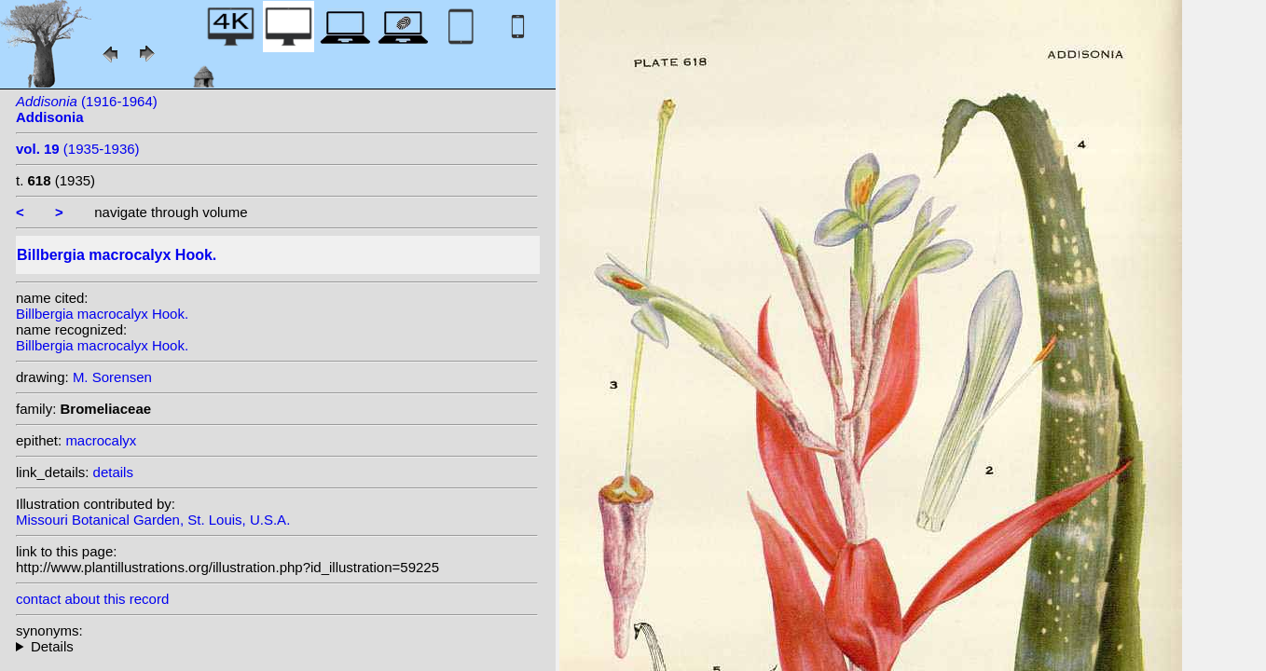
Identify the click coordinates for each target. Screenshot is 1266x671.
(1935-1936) (78, 149)
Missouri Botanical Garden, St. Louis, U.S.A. (153, 519)
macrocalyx (100, 440)
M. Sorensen (112, 377)
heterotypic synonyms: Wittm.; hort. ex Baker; (277, 646)
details (113, 472)
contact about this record (92, 599)
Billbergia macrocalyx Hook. (102, 314)
